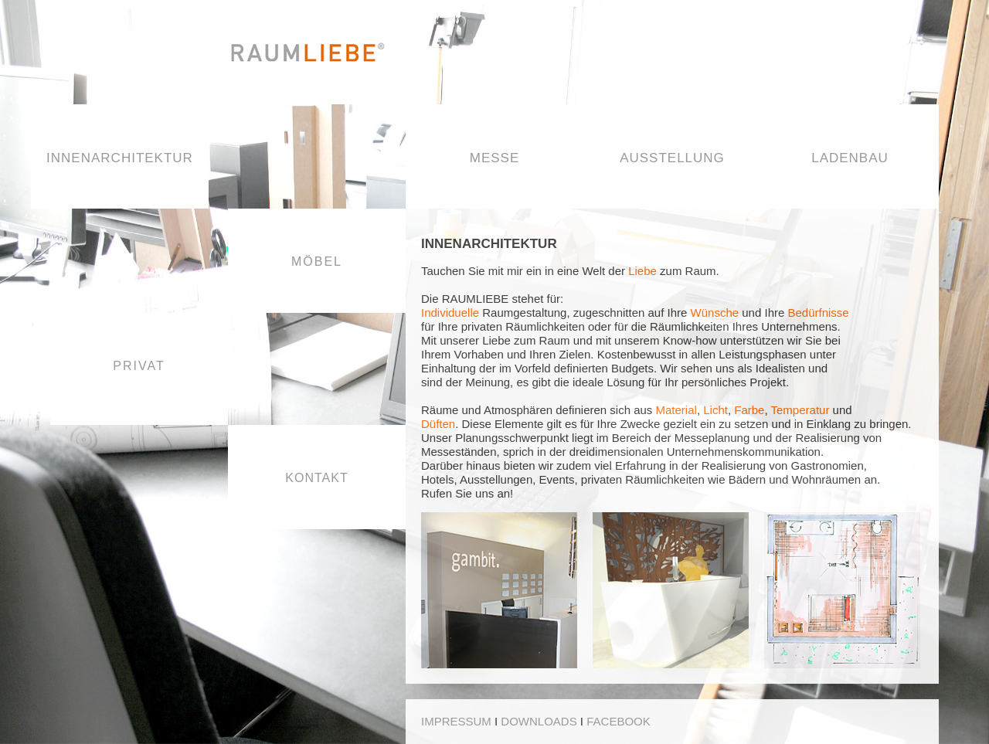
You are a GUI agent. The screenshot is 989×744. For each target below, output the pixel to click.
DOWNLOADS (538, 721)
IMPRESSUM (456, 721)
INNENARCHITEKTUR (119, 158)
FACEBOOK (618, 721)
